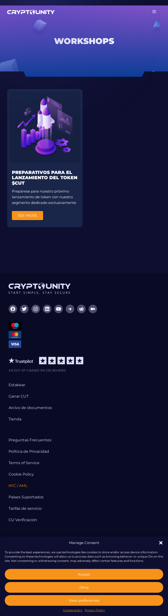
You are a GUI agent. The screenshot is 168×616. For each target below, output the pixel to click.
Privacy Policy (95, 610)
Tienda (15, 419)
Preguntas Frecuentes (30, 440)
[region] (84, 41)
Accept (84, 574)
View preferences (84, 600)
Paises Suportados (26, 497)
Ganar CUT (19, 396)
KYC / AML (18, 485)
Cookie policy (72, 610)
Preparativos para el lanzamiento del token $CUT (44, 178)
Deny (84, 587)
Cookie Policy (21, 474)
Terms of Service (24, 463)
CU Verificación (23, 520)
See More (27, 215)
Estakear (17, 385)
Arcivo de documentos (30, 407)
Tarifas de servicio (25, 508)
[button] (160, 542)
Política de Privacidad (29, 451)
